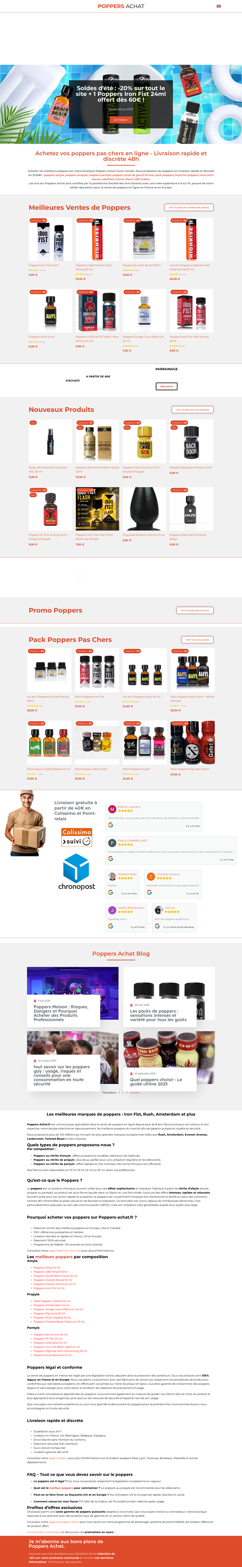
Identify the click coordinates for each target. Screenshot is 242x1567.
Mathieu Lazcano (129, 806)
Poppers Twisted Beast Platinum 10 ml (59, 1321)
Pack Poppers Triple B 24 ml (52, 1301)
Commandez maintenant (44, 1532)
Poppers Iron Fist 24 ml (49, 1288)
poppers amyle (54, 175)
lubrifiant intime (113, 179)
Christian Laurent (168, 874)
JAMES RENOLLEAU (131, 907)
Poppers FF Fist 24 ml (48, 1338)
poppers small (122, 175)
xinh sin (170, 907)
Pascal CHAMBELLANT (132, 840)
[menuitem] (219, 6)
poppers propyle (76, 175)
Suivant (135, 1092)
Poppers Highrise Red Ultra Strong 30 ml (60, 1351)
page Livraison (58, 1458)
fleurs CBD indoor (138, 179)
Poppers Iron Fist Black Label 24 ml (57, 1346)
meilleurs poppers (54, 1256)
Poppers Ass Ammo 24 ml (51, 1334)
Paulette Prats (127, 874)
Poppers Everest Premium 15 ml (55, 1284)
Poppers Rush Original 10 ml (52, 1317)
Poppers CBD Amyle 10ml (50, 1271)
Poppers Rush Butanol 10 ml (52, 1355)
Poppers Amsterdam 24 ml (51, 1305)
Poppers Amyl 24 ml (47, 1267)
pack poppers (164, 175)
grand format (145, 175)
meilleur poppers (61, 1488)
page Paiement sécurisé (65, 1250)
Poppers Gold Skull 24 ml (50, 1342)
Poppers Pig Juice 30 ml (49, 1313)
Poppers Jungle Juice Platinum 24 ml (58, 1309)
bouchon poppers (187, 175)
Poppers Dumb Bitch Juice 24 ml (55, 1275)
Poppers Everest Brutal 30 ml (53, 1280)
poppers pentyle (100, 175)
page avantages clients (64, 1521)
